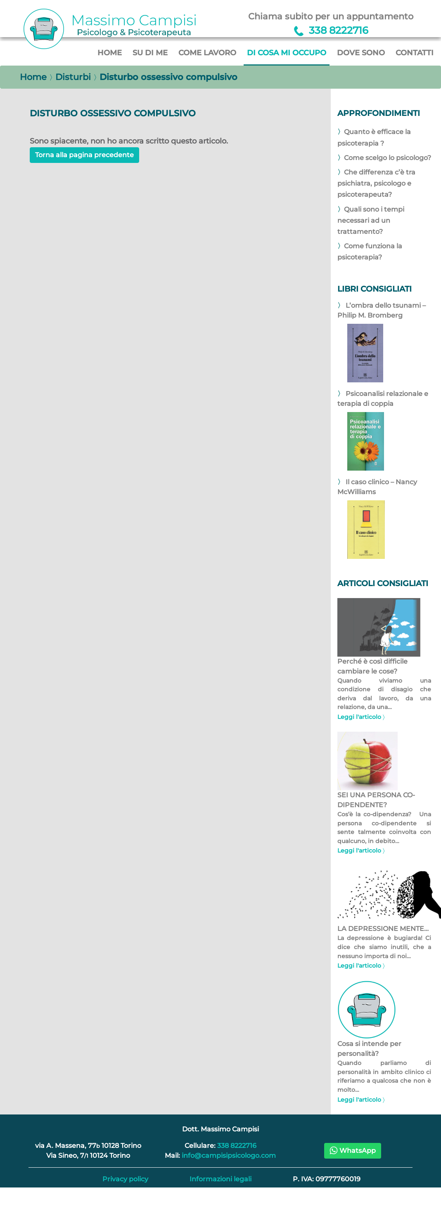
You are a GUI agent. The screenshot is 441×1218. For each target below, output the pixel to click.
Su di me (150, 52)
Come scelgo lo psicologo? (387, 158)
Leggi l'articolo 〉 (361, 717)
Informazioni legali (220, 1179)
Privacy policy (125, 1179)
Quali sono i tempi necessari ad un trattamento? (370, 220)
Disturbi (73, 77)
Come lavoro (207, 52)
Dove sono (361, 52)
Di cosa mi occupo (286, 52)
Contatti (415, 52)
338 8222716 (236, 1146)
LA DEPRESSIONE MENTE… (383, 929)
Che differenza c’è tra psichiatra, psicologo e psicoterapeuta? (376, 183)
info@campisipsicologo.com (229, 1155)
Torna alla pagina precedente (84, 155)
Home (109, 52)
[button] (352, 1151)
